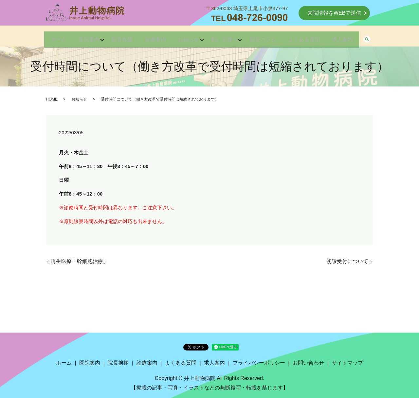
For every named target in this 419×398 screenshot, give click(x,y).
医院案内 (78, 36)
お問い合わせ (308, 363)
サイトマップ (347, 363)
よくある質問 (314, 36)
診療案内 (151, 36)
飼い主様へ (228, 36)
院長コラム (270, 36)
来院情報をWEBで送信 (334, 13)
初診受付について (347, 261)
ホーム (44, 36)
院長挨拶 (115, 36)
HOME (52, 99)
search (382, 37)
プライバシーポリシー (259, 363)
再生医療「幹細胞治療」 (79, 261)
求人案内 (356, 36)
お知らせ (188, 36)
